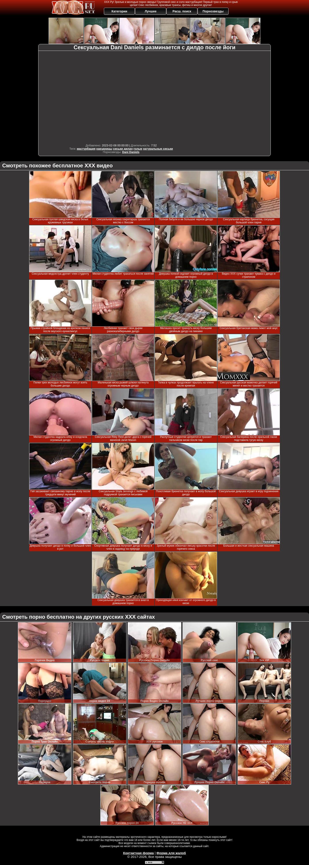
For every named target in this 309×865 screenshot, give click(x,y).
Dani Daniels (130, 152)
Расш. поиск (181, 11)
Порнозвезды (213, 11)
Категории (119, 11)
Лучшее (150, 11)
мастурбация (86, 148)
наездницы (104, 148)
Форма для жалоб (171, 853)
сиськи (118, 148)
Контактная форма (138, 853)
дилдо (128, 148)
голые (138, 148)
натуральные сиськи (158, 148)
